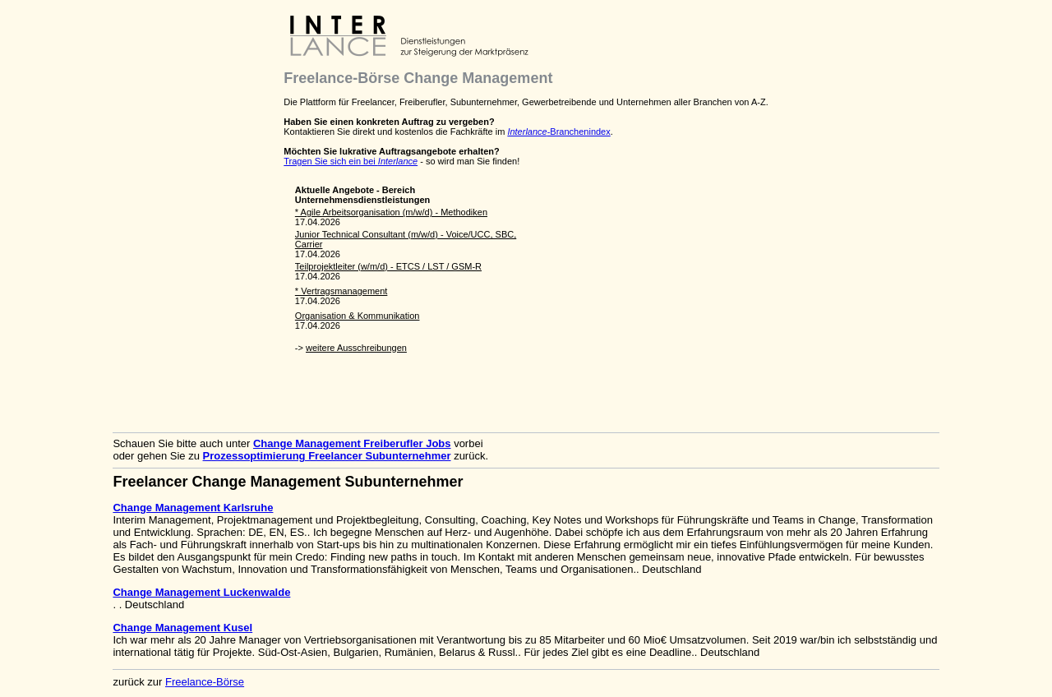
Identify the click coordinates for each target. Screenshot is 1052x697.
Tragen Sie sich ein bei (351, 161)
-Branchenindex (558, 131)
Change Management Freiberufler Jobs (352, 443)
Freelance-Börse (204, 682)
